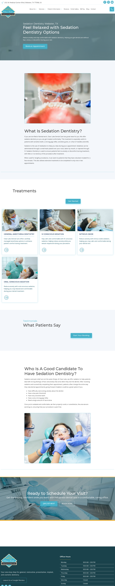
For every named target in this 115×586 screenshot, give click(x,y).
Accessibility (5, 529)
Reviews (66, 9)
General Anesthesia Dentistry (19, 183)
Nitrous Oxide (86, 183)
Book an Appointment (13, 47)
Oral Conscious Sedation (16, 231)
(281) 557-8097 (49, 401)
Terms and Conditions (8, 532)
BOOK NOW (67, 401)
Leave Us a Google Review (14, 478)
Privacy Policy (5, 526)
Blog (87, 9)
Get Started (106, 148)
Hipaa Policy (5, 523)
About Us (33, 9)
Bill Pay (82, 9)
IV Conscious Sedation (53, 183)
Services (42, 9)
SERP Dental (76, 582)
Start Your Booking (103, 274)
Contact (93, 9)
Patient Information (55, 9)
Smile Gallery (75, 9)
